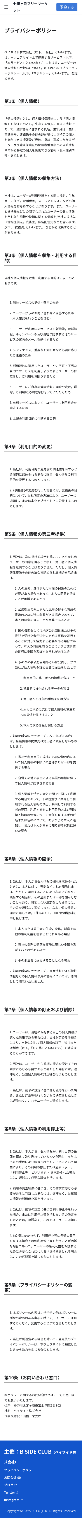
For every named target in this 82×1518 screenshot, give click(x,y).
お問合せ (12, 1477)
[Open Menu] (8, 7)
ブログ (10, 1485)
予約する (67, 6)
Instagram (13, 1500)
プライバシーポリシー (19, 1470)
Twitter (11, 1492)
